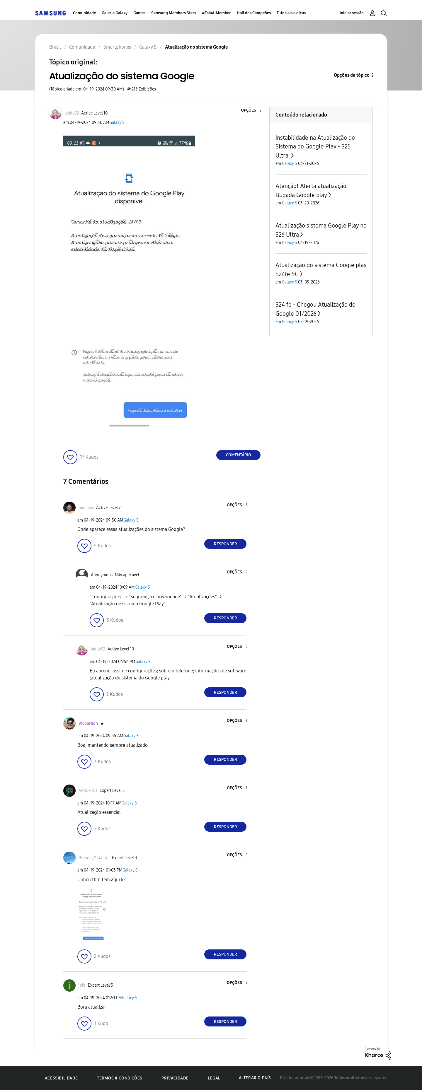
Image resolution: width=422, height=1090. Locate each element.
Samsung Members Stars (173, 13)
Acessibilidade (61, 1078)
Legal (214, 1078)
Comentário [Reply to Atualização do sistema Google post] (238, 454)
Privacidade (174, 1078)
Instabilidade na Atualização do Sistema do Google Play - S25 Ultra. (315, 146)
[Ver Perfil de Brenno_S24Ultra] (94, 857)
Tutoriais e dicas (291, 13)
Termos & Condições (119, 1078)
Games (139, 13)
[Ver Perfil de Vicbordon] (88, 723)
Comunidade (84, 13)
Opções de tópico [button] (352, 75)
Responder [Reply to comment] (225, 543)
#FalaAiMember (216, 13)
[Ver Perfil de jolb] (82, 985)
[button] (250, 110)
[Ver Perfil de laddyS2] (71, 113)
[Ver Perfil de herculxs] (86, 507)
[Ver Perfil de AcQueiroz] (88, 790)
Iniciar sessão (352, 13)
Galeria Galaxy (114, 13)
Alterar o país (255, 1077)
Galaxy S (117, 122)
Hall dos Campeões (254, 13)
